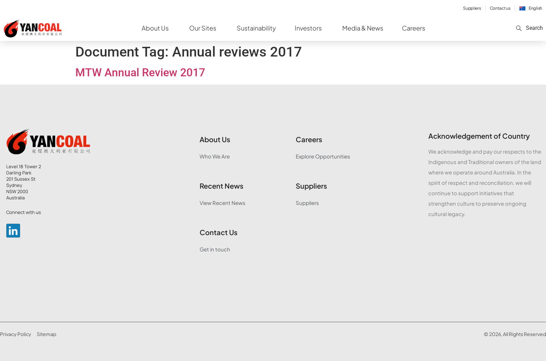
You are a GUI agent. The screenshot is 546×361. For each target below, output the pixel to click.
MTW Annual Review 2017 (140, 72)
